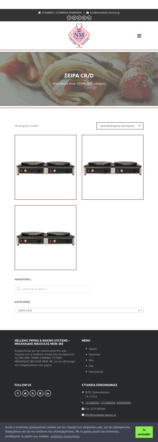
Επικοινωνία (96, 371)
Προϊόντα (94, 354)
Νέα (91, 360)
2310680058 (61, 12)
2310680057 (48, 12)
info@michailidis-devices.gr (105, 12)
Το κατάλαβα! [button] (144, 432)
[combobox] (79, 310)
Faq (91, 366)
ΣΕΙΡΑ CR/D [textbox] (78, 310)
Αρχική (92, 348)
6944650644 (75, 12)
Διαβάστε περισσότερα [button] (65, 436)
